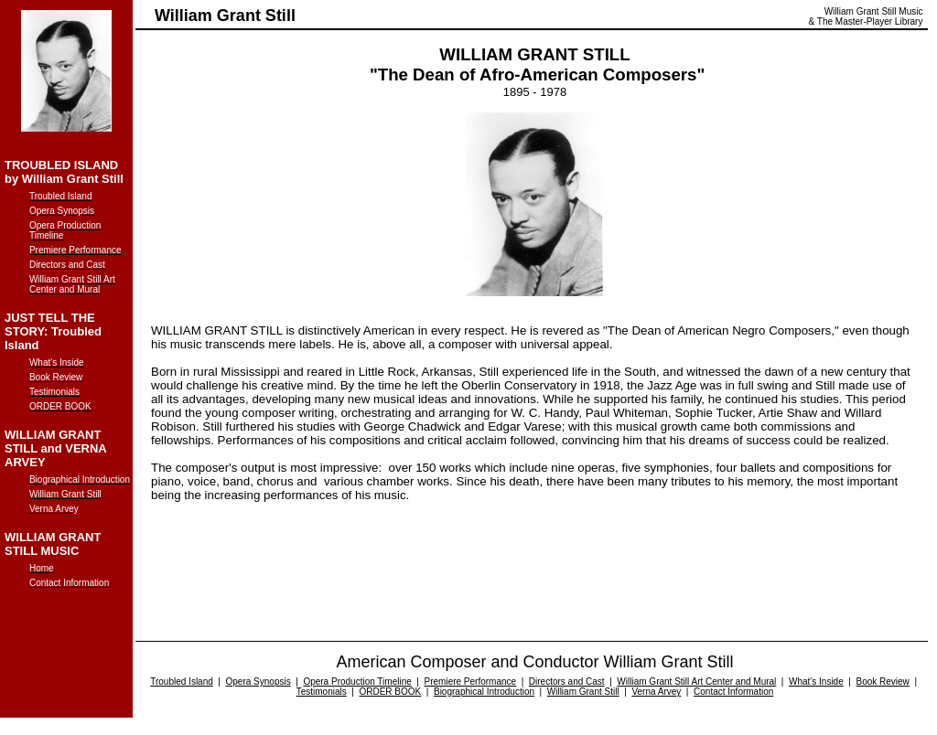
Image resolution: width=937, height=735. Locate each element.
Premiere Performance (471, 681)
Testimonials (321, 692)
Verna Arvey (656, 692)
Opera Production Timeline (357, 681)
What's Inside (816, 681)
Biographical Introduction (484, 692)
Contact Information (733, 692)
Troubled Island (181, 681)
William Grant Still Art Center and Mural (696, 681)
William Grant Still (583, 692)
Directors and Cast (567, 681)
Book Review (882, 681)
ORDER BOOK (390, 692)
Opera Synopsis (258, 681)
